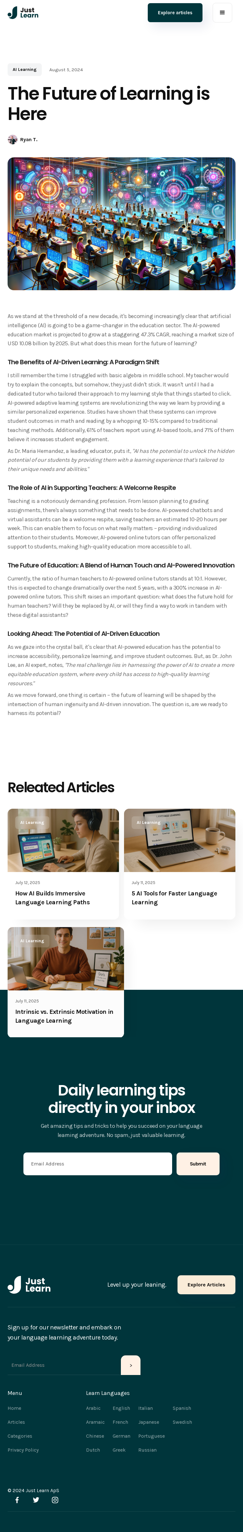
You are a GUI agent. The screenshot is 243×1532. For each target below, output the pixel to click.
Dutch (93, 1450)
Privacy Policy (23, 1450)
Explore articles (175, 13)
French (120, 1422)
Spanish (182, 1408)
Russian (147, 1450)
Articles (16, 1422)
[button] (222, 12)
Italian (145, 1408)
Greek (119, 1450)
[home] (23, 12)
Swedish (182, 1422)
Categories (20, 1436)
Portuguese (151, 1436)
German (121, 1436)
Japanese (148, 1422)
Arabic (93, 1408)
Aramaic (95, 1422)
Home (14, 1408)
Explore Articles (206, 1285)
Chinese (95, 1436)
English (121, 1408)
